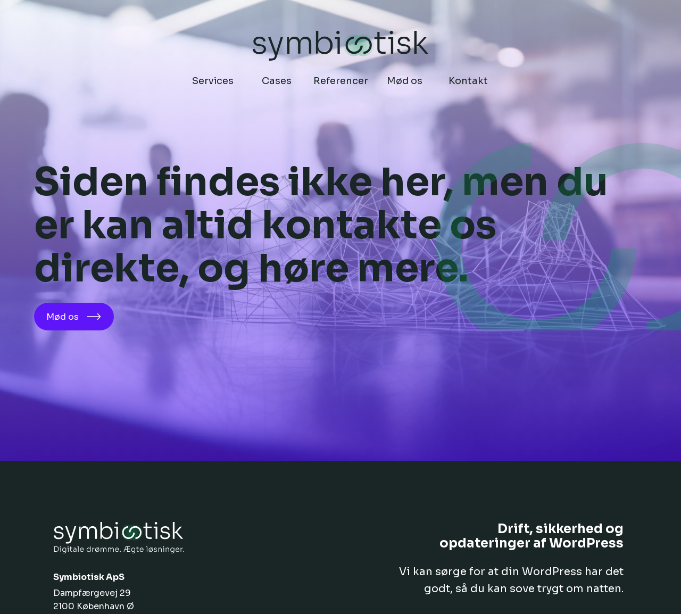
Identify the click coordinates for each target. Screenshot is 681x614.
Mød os (73, 316)
